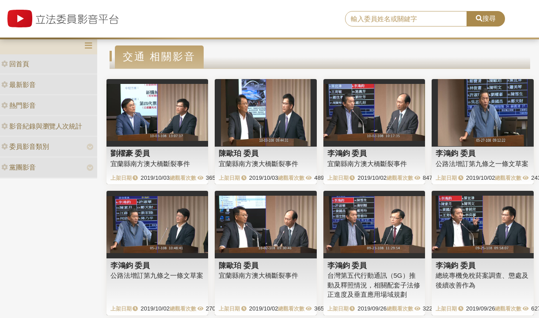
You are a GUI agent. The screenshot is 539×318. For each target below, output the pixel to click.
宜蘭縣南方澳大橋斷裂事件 (150, 163)
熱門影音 (18, 105)
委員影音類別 (25, 146)
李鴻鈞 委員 (347, 153)
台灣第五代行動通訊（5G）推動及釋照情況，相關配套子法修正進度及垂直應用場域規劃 (373, 285)
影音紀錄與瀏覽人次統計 (41, 126)
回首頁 (15, 64)
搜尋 (486, 18)
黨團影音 (18, 167)
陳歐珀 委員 (238, 153)
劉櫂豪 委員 (130, 153)
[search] (406, 19)
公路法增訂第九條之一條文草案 (482, 163)
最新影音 (18, 84)
